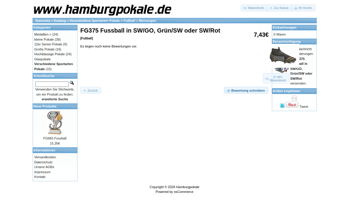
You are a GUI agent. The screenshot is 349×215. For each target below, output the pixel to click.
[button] (254, 7)
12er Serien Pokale (48, 44)
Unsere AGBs (44, 167)
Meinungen (147, 20)
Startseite (42, 20)
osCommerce (183, 192)
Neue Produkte (45, 106)
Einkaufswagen (285, 27)
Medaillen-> (42, 34)
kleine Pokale (44, 39)
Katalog (60, 20)
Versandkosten (45, 157)
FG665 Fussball (55, 138)
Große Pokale (44, 49)
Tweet (303, 106)
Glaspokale (42, 59)
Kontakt (39, 177)
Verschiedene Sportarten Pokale (95, 20)
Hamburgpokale (187, 187)
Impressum (42, 172)
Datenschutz (43, 162)
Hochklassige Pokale (49, 54)
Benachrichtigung (287, 41)
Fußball (129, 20)
